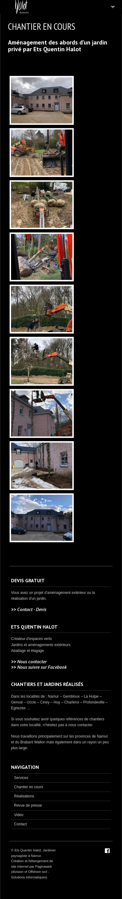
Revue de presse (28, 805)
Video (18, 815)
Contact (20, 824)
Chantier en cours (28, 787)
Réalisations (24, 796)
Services (21, 778)
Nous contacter (32, 661)
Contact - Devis (31, 609)
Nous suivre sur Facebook (42, 667)
